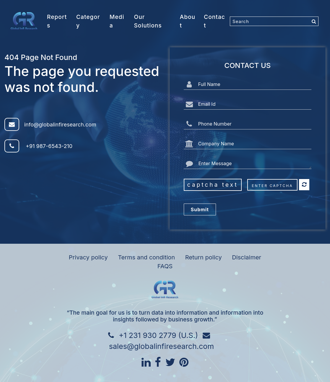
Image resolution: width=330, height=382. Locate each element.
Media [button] (117, 21)
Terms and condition (146, 257)
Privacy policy (88, 257)
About (188, 21)
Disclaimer (246, 257)
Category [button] (88, 21)
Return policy (203, 257)
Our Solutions (148, 21)
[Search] (274, 21)
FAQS (165, 266)
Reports (57, 21)
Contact (214, 21)
